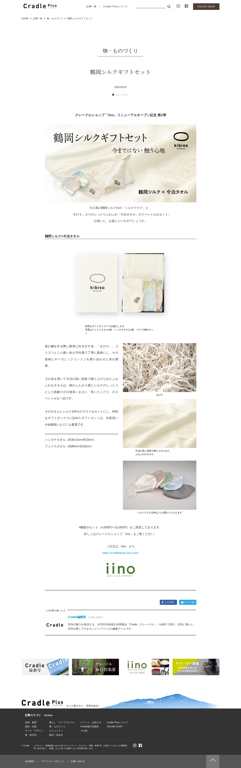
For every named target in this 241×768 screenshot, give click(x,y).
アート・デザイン (34, 730)
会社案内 (29, 761)
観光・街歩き (56, 735)
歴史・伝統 (31, 726)
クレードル (122, 94)
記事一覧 (91, 6)
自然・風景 (31, 722)
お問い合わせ (78, 761)
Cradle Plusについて (115, 6)
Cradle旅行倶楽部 (89, 726)
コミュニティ (56, 730)
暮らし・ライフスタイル (62, 722)
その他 (83, 730)
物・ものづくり (55, 18)
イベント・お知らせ (90, 722)
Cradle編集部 (77, 617)
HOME (25, 18)
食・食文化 (31, 735)
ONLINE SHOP (115, 726)
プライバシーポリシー (52, 761)
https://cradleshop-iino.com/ (120, 553)
